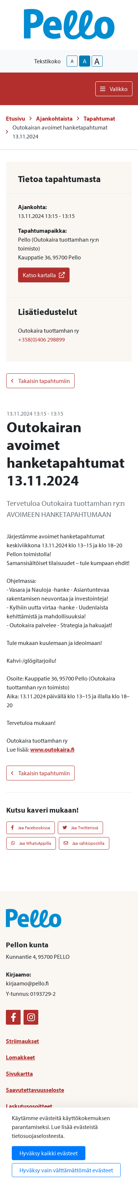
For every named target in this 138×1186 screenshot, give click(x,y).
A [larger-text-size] (97, 61)
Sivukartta (19, 1073)
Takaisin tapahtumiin (40, 380)
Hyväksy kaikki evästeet (49, 1153)
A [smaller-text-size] (72, 61)
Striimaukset (22, 1041)
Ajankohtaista (54, 118)
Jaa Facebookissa (30, 827)
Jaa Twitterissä (80, 827)
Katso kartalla (44, 275)
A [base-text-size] (84, 61)
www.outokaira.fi (52, 749)
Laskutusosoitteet (29, 1106)
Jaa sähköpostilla (84, 843)
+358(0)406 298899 (41, 339)
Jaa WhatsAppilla (31, 843)
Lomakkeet (20, 1057)
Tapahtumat (99, 118)
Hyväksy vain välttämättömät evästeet (66, 1170)
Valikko (114, 89)
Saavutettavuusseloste (35, 1089)
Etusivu (15, 118)
